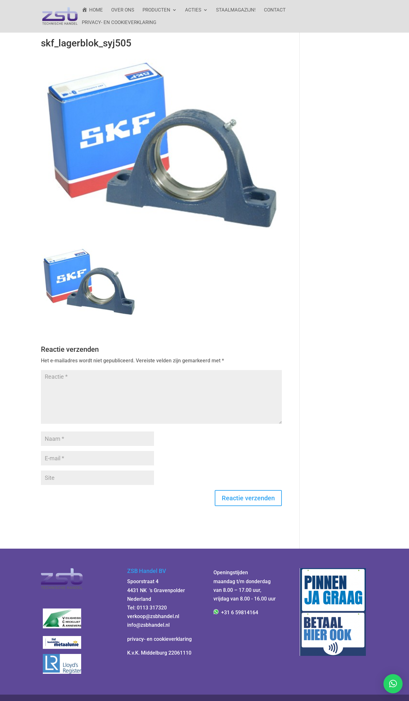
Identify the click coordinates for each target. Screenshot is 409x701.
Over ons (122, 10)
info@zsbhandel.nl (148, 625)
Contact (275, 10)
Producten (156, 10)
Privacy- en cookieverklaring (119, 22)
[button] (393, 683)
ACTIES (193, 10)
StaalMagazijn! (236, 10)
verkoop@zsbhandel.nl (153, 616)
